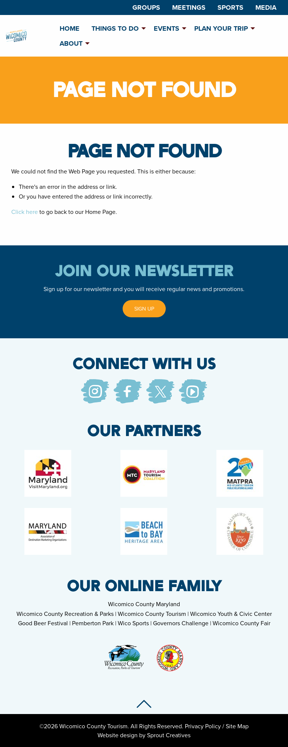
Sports (230, 7)
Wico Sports (133, 623)
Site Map (237, 726)
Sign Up (144, 308)
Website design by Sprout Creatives (144, 735)
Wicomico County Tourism (152, 614)
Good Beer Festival (43, 623)
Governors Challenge (180, 623)
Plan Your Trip (221, 28)
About (71, 43)
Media (265, 7)
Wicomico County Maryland (144, 604)
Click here (24, 212)
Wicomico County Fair (241, 623)
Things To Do (115, 28)
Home (70, 28)
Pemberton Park (93, 623)
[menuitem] (146, 7)
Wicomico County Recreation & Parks (65, 614)
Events (166, 28)
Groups (146, 7)
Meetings (189, 7)
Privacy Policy (203, 726)
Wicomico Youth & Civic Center (231, 614)
